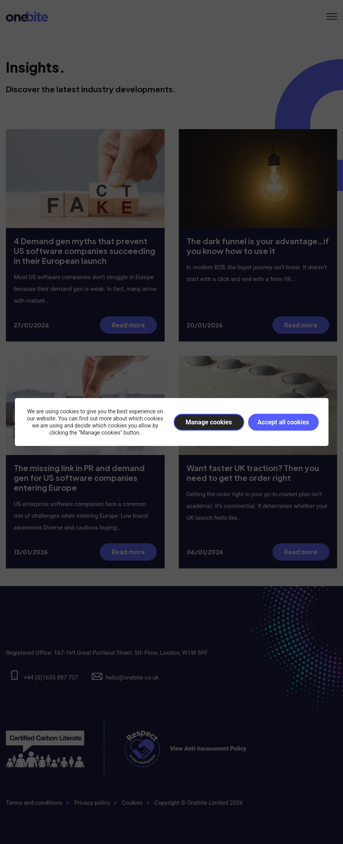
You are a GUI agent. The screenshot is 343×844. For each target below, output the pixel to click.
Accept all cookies (283, 422)
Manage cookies (209, 422)
